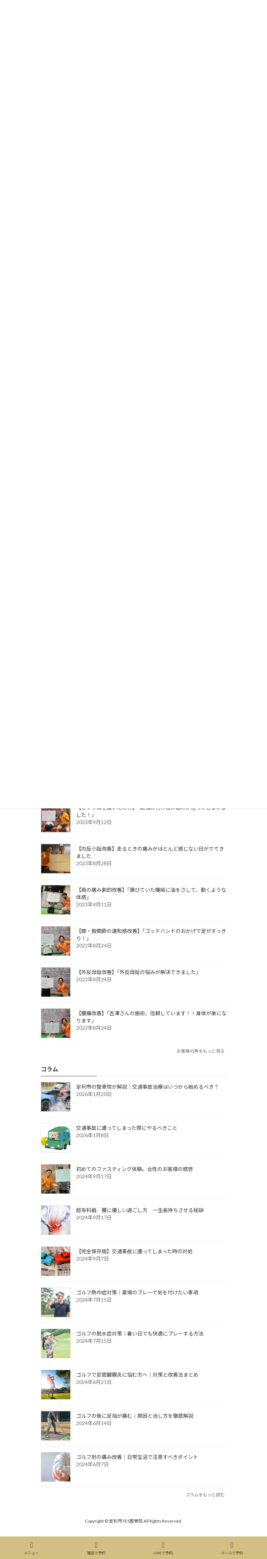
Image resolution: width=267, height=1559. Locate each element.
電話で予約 (96, 1548)
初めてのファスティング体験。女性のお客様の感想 (134, 1169)
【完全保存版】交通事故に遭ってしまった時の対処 (134, 1251)
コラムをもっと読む (205, 1494)
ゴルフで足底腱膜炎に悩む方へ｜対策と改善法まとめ (137, 1375)
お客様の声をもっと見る (201, 1051)
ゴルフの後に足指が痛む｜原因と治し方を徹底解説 (134, 1416)
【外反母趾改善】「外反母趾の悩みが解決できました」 (138, 972)
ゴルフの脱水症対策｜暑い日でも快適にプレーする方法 (140, 1333)
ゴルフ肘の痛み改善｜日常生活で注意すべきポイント (137, 1457)
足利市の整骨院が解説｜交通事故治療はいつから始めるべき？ (147, 1087)
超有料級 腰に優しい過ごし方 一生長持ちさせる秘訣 (140, 1210)
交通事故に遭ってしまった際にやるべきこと (126, 1128)
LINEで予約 (163, 1548)
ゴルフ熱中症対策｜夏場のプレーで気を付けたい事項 (137, 1292)
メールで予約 (232, 1548)
